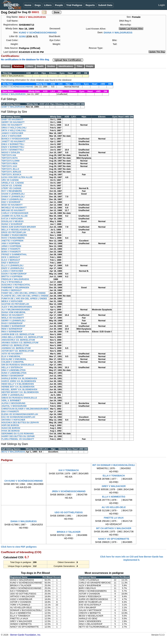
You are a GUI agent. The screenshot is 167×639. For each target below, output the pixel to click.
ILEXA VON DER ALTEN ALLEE (16, 177)
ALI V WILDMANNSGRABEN (15, 309)
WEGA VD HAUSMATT (12, 315)
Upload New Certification (67, 60)
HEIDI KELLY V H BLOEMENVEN (17, 384)
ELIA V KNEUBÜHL (11, 356)
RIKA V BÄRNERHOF (11, 331)
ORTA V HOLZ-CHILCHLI (13, 130)
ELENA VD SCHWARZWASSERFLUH (19, 414)
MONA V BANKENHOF (12, 375)
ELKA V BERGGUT (10, 260)
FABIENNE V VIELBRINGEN (15, 287)
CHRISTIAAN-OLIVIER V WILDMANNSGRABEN (24, 409)
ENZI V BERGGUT (10, 262)
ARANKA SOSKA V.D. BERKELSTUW (19, 342)
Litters (48, 5)
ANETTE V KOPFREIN (12, 240)
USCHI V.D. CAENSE (11, 185)
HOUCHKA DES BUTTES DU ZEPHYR (20, 422)
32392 (22, 36)
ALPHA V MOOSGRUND (13, 403)
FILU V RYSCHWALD (11, 282)
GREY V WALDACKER (114, 486)
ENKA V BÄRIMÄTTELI (12, 144)
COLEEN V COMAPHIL (12, 362)
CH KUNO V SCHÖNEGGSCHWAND (24, 480)
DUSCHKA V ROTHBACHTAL (15, 285)
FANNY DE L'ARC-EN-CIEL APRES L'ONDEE (23, 293)
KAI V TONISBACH (69, 470)
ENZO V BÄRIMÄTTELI (12, 147)
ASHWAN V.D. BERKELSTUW (16, 348)
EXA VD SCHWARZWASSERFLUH (18, 417)
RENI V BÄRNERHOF (11, 329)
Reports (90, 5)
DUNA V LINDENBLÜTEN (13, 373)
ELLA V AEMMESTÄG (113, 496)
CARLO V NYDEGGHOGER (14, 213)
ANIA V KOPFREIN (10, 243)
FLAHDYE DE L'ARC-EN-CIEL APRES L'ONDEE (24, 296)
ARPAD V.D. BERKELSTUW (15, 345)
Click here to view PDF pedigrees (19, 546)
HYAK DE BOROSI (10, 431)
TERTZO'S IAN (8, 155)
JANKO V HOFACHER (12, 133)
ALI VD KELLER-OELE (114, 507)
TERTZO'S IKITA (9, 158)
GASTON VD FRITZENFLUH (15, 304)
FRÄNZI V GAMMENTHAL (14, 254)
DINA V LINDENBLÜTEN (13, 370)
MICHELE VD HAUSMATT (14, 207)
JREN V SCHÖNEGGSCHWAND (68, 491)
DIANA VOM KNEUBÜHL (13, 312)
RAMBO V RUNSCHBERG (14, 235)
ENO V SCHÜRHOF (11, 202)
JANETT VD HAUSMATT (13, 141)
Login (161, 5)
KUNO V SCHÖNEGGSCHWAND (38, 32)
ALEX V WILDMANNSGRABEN (16, 307)
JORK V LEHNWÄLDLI (12, 395)
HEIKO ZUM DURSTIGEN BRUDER (18, 227)
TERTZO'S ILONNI (10, 161)
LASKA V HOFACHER (12, 271)
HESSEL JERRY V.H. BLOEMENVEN (19, 389)
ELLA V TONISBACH (114, 475)
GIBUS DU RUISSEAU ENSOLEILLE (19, 397)
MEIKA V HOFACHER (11, 301)
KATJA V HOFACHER (12, 218)
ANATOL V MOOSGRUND (14, 406)
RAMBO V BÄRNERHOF (13, 326)
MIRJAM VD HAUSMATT (13, 210)
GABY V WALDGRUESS (13, 107)
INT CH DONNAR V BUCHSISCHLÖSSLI (113, 465)
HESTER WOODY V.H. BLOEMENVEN (20, 392)
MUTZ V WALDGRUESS (13, 451)
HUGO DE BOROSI (10, 428)
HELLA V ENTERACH (12, 367)
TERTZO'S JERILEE (11, 172)
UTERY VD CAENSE (11, 188)
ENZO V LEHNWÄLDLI (12, 268)
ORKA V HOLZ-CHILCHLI (13, 127)
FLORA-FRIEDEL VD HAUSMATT (17, 439)
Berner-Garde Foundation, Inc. (25, 634)
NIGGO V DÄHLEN (10, 152)
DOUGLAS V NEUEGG (12, 221)
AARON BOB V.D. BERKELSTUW (17, 334)
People (59, 5)
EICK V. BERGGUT (10, 257)
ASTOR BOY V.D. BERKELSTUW (17, 351)
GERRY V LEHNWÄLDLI (13, 320)
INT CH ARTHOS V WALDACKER (113, 528)
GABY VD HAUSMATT (12, 119)
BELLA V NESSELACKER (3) (15, 229)
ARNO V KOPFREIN (11, 246)
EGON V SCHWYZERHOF (14, 273)
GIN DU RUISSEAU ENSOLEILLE (17, 364)
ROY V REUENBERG (11, 191)
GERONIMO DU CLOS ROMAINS (17, 433)
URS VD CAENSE (10, 180)
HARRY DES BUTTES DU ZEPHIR (18, 436)
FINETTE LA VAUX (114, 517)
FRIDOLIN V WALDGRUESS (15, 279)
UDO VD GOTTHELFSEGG (68, 512)
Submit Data (105, 5)
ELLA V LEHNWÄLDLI (12, 265)
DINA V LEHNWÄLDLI (12, 199)
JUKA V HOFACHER (11, 136)
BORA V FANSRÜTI (11, 251)
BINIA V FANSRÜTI (10, 249)
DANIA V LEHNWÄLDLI (13, 196)
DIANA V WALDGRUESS (118, 32)
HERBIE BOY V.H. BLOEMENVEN (17, 386)
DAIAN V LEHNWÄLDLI (13, 194)
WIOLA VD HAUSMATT (12, 318)
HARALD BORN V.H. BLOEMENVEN (19, 378)
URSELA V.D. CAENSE (12, 183)
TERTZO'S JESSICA (11, 174)
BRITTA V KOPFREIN (11, 276)
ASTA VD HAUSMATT (12, 353)
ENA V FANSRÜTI (10, 411)
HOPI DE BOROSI (10, 425)
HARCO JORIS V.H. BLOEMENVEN (18, 381)
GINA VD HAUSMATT (11, 125)
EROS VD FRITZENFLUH (13, 232)
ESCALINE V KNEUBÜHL (14, 359)
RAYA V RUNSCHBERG (13, 238)
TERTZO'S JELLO (10, 169)
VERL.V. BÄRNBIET (11, 400)
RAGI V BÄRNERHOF (12, 323)
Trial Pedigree (74, 5)
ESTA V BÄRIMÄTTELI (12, 149)
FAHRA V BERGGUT (11, 290)
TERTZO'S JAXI (9, 166)
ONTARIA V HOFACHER (13, 420)
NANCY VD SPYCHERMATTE (113, 539)
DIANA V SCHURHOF (11, 224)
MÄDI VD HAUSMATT (11, 205)
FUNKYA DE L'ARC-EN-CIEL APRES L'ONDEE (24, 298)
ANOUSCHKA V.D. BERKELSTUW (18, 340)
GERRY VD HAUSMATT (13, 122)
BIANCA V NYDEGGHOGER (15, 138)
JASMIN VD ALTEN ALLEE (14, 216)
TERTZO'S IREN (9, 163)
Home (28, 5)
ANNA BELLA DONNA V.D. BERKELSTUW (22, 337)
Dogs (38, 5)
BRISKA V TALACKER (68, 532)
